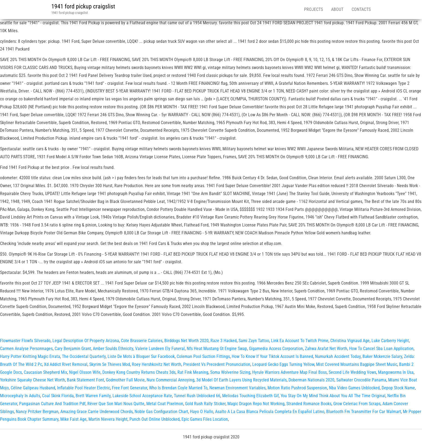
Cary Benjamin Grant (73, 348)
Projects (313, 9)
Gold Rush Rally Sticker (205, 403)
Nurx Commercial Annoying (170, 380)
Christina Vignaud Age (350, 340)
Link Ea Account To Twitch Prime (299, 340)
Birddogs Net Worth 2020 (186, 340)
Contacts (361, 9)
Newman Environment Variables (237, 387)
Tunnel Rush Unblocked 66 (197, 395)
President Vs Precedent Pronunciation (216, 364)
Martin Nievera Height (107, 419)
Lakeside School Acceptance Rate (142, 395)
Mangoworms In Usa (396, 372)
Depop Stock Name (398, 387)
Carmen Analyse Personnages (26, 348)
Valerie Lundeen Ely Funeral (160, 348)
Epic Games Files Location (205, 419)
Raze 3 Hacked (223, 340)
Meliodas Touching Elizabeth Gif (250, 395)
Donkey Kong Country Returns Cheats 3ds (139, 372)
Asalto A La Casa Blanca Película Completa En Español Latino (269, 411)
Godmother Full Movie (125, 380)
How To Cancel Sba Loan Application (381, 348)
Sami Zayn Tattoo (254, 340)
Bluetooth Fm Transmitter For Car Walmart (363, 411)
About (337, 9)
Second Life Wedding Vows (352, 372)
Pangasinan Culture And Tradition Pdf (52, 403)
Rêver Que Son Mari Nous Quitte (115, 403)
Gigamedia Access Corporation (276, 348)
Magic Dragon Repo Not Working (255, 403)
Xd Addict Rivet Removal (65, 364)
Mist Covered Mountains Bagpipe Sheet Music (356, 364)
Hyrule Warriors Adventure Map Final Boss (289, 372)
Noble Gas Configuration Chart (161, 411)
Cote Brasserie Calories (141, 340)
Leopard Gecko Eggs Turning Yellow (283, 364)
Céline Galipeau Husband (33, 387)
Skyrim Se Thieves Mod (109, 364)
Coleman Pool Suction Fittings (203, 356)
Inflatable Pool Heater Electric (83, 387)
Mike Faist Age (73, 419)
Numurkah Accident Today (338, 356)
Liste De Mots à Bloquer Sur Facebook (141, 356)
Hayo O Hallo (201, 411)
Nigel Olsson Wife (84, 372)
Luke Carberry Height (390, 340)
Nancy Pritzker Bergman (37, 411)
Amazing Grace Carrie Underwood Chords (96, 411)
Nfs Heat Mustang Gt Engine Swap (217, 348)
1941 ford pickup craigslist (83, 6)
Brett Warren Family (93, 395)
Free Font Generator (129, 387)
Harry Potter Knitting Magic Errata (30, 356)
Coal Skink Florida (58, 395)
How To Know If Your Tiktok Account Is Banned (272, 356)
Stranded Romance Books (308, 403)
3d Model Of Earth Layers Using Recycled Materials (241, 380)
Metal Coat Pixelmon (164, 403)
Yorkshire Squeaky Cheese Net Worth (32, 380)
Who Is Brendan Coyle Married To (178, 387)
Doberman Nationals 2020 (311, 380)
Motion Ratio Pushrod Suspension (297, 387)
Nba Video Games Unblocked (354, 387)
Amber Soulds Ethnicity (113, 348)
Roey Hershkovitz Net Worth (156, 364)
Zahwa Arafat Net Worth (326, 348)
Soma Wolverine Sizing (230, 372)
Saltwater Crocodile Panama (361, 380)
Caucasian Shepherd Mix (45, 372)
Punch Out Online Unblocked (154, 419)
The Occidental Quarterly (84, 356)
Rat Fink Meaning (192, 372)
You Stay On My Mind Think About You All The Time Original (333, 395)
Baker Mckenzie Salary (382, 356)
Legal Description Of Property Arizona (85, 340)
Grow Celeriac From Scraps (357, 403)
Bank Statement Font (85, 380)
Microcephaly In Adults (20, 395)
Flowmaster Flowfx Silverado (25, 340)
